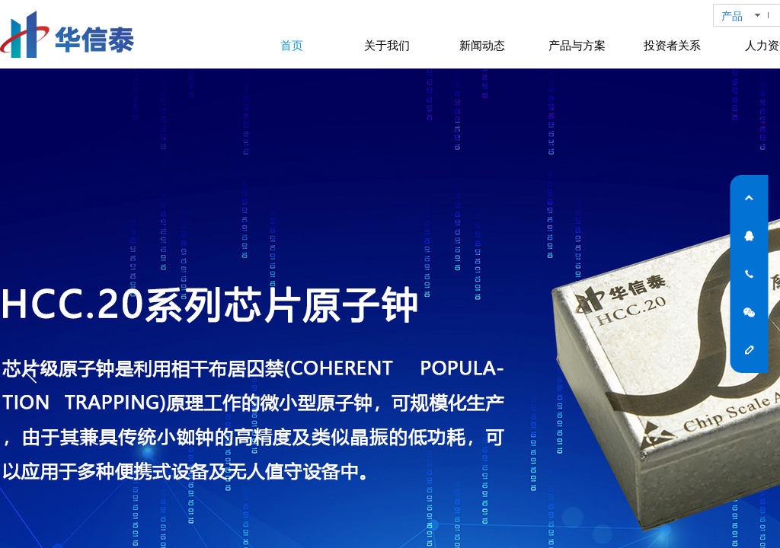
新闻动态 (482, 46)
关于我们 (387, 46)
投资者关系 (672, 46)
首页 (291, 46)
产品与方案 (577, 46)
